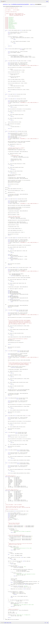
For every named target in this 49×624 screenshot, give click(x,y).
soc (34, 4)
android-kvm (5, 4)
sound (31, 4)
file (21, 6)
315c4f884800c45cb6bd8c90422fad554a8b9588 (20, 4)
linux (9, 4)
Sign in (47, 1)
